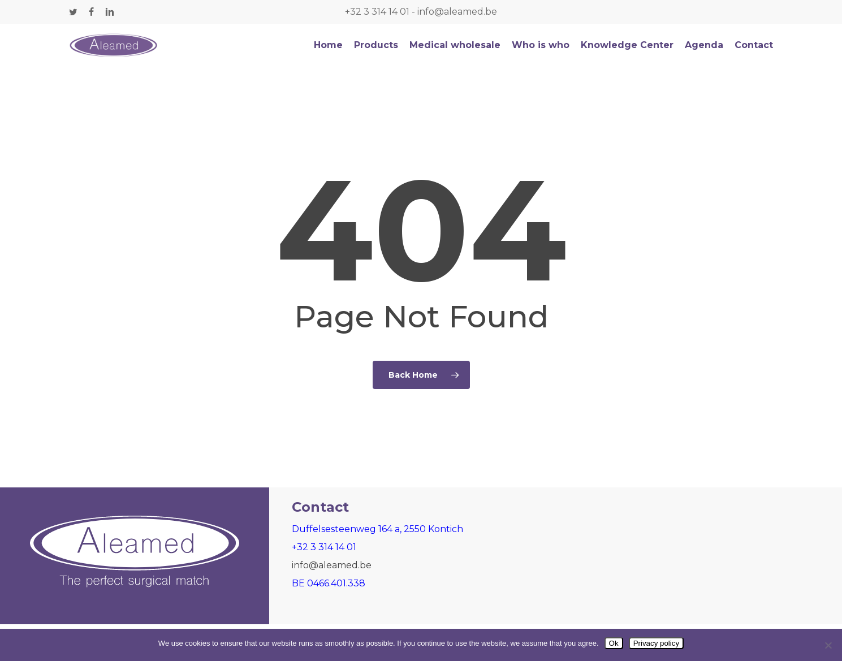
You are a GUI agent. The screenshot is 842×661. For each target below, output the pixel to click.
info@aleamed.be (457, 11)
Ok (614, 643)
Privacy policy (656, 643)
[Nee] (828, 645)
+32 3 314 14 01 (377, 11)
